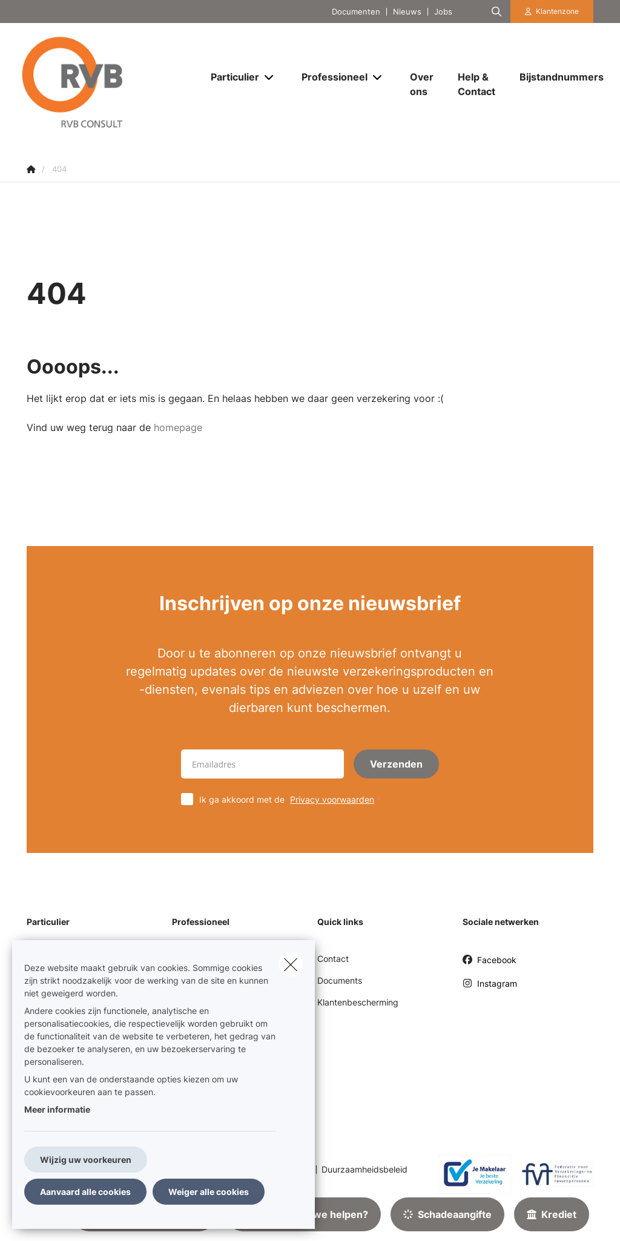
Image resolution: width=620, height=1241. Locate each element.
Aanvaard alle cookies (85, 1192)
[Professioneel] (330, 77)
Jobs (443, 12)
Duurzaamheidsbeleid (364, 1169)
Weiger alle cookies (208, 1192)
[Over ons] (422, 84)
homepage (178, 427)
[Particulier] (230, 77)
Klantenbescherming (357, 1002)
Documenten (356, 12)
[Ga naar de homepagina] (108, 83)
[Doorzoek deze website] (496, 11)
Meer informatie (57, 1109)
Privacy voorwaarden (332, 799)
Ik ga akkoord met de (292, 799)
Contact (333, 958)
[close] (291, 964)
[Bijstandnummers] (555, 77)
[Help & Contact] (476, 84)
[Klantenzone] (552, 11)
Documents (339, 980)
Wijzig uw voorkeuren (85, 1159)
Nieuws (407, 12)
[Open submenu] (269, 77)
